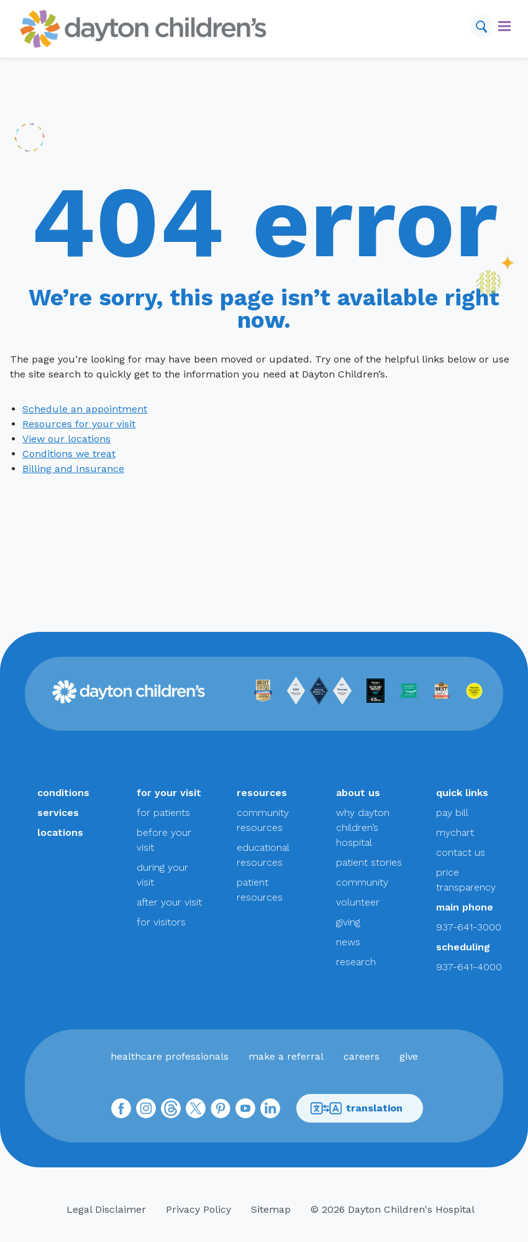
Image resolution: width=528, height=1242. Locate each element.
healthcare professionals (170, 1056)
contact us (460, 852)
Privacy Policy (198, 1209)
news (348, 942)
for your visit (169, 793)
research (356, 962)
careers (362, 1056)
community (362, 882)
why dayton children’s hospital (362, 827)
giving (348, 922)
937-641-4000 (469, 967)
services (58, 812)
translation (356, 1108)
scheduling (463, 947)
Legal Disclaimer (106, 1209)
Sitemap (271, 1209)
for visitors (161, 922)
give (408, 1056)
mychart (455, 832)
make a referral (286, 1056)
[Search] (481, 26)
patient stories (369, 862)
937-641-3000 (468, 927)
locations (60, 832)
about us (358, 793)
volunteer (358, 902)
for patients (163, 812)
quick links (462, 793)
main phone (464, 907)
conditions (63, 793)
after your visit (169, 902)
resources (262, 793)
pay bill (452, 812)
